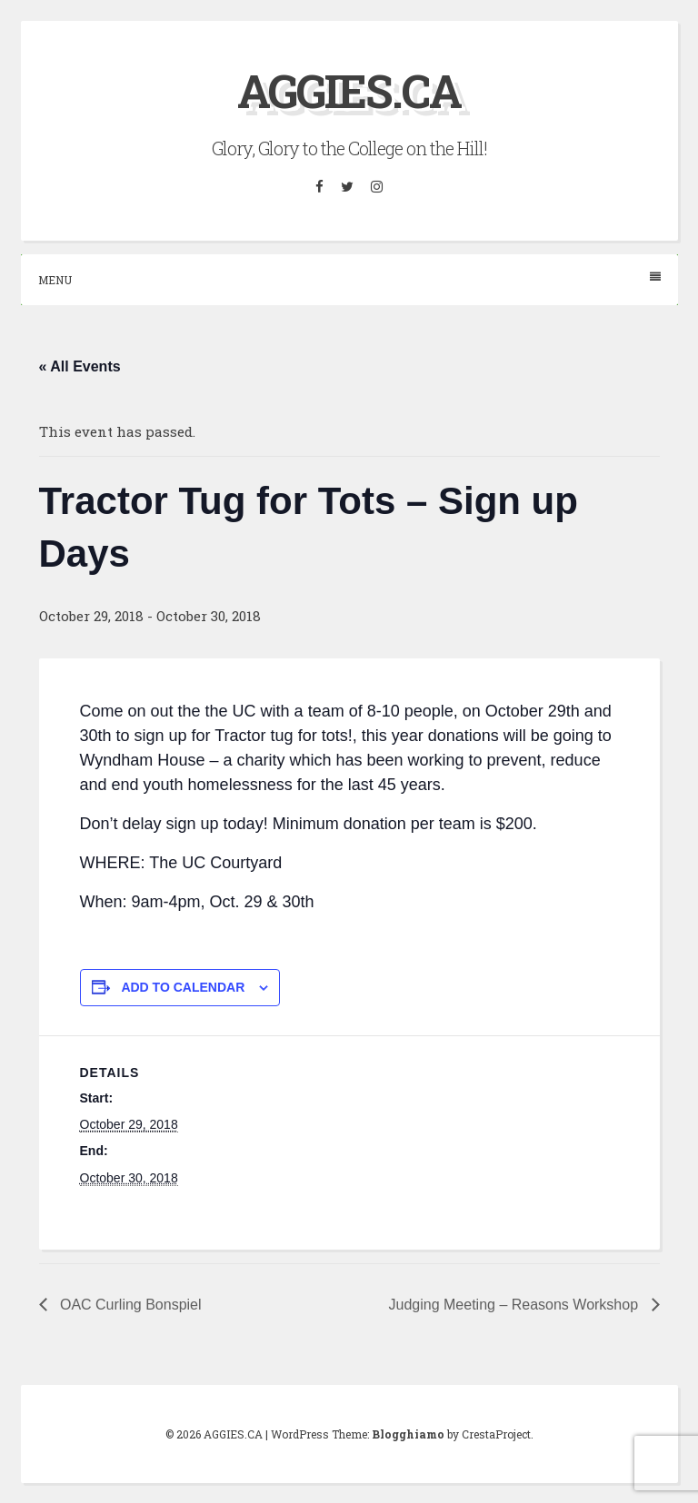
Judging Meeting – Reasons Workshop (516, 1304)
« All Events (80, 366)
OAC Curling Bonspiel (129, 1304)
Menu (349, 279)
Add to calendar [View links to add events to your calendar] (182, 987)
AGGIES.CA (349, 91)
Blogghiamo (408, 1434)
